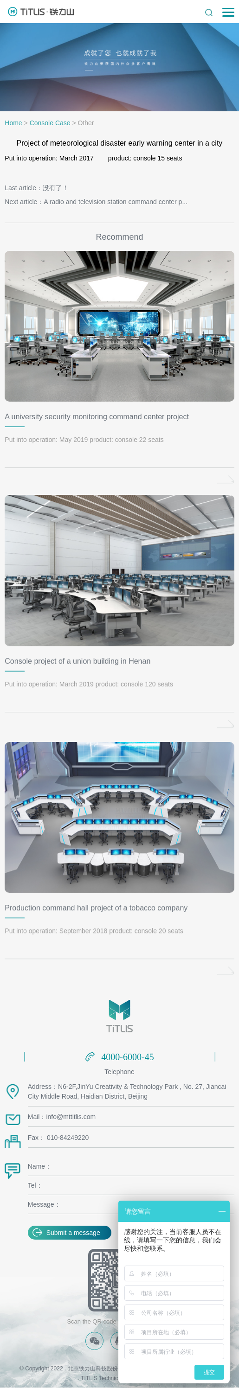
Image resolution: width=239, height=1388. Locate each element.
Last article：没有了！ (37, 188)
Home (13, 123)
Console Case (50, 123)
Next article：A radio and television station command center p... (96, 201)
